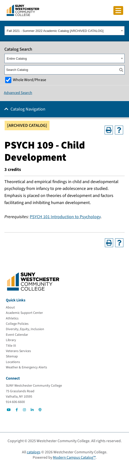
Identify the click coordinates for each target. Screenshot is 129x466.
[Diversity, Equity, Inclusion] (25, 329)
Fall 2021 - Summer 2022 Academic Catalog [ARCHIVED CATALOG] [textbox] (55, 31)
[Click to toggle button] (118, 10)
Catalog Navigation (27, 109)
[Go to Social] (9, 409)
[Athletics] (12, 318)
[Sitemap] (12, 356)
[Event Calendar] (17, 334)
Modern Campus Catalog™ (74, 457)
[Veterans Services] (18, 351)
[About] (10, 307)
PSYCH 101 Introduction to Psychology (65, 217)
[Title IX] (11, 345)
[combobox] (64, 30)
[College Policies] (17, 323)
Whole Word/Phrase (29, 80)
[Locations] (13, 362)
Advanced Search (18, 92)
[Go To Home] (23, 10)
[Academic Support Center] (24, 312)
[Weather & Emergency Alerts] (26, 367)
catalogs (33, 452)
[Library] (11, 340)
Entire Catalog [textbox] (17, 58)
